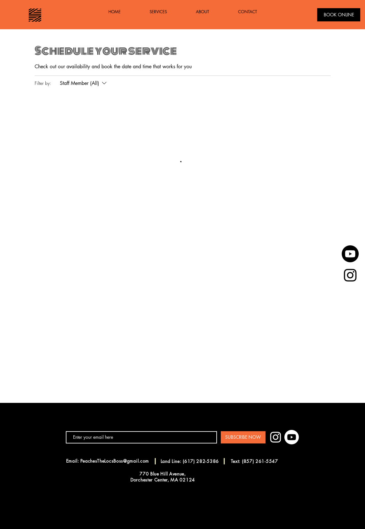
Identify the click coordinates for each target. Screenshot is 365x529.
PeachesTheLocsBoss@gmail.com (114, 461)
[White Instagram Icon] (275, 437)
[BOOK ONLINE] (338, 14)
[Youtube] (350, 253)
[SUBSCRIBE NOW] (243, 437)
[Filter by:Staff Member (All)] (84, 83)
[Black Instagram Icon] (350, 275)
